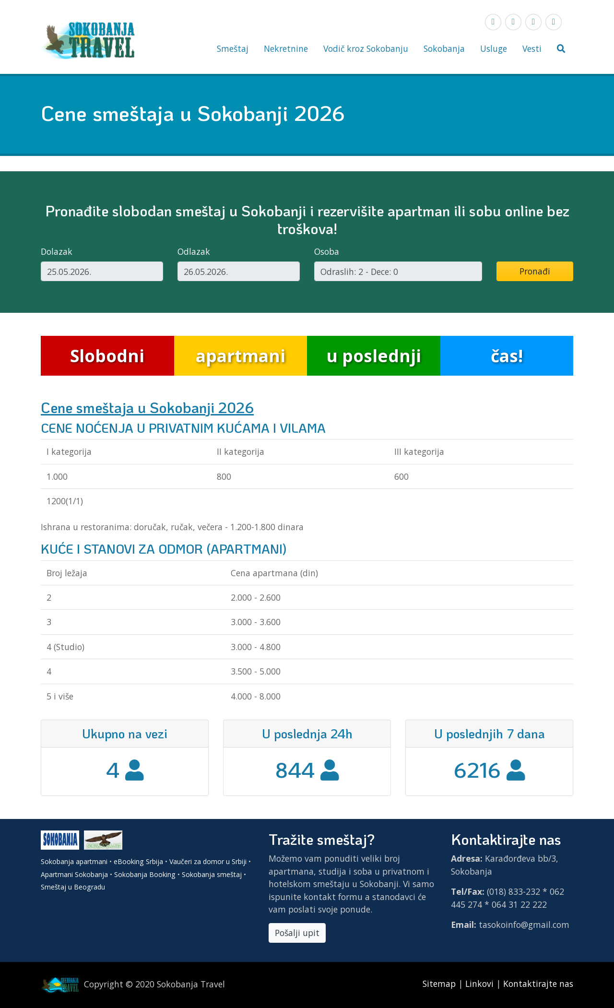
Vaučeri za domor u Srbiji (208, 861)
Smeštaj (232, 48)
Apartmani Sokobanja (74, 874)
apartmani (240, 355)
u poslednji (373, 355)
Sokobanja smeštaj (212, 874)
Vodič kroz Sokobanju (365, 48)
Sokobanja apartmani (74, 861)
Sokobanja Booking (145, 874)
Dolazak (56, 251)
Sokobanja (444, 48)
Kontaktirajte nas (538, 983)
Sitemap (440, 983)
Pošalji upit (297, 932)
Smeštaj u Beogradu (73, 886)
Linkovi (479, 983)
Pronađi (535, 271)
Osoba (326, 251)
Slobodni (107, 355)
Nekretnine (286, 48)
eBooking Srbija (138, 861)
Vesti (532, 48)
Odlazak (193, 251)
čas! (507, 355)
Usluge (493, 48)
